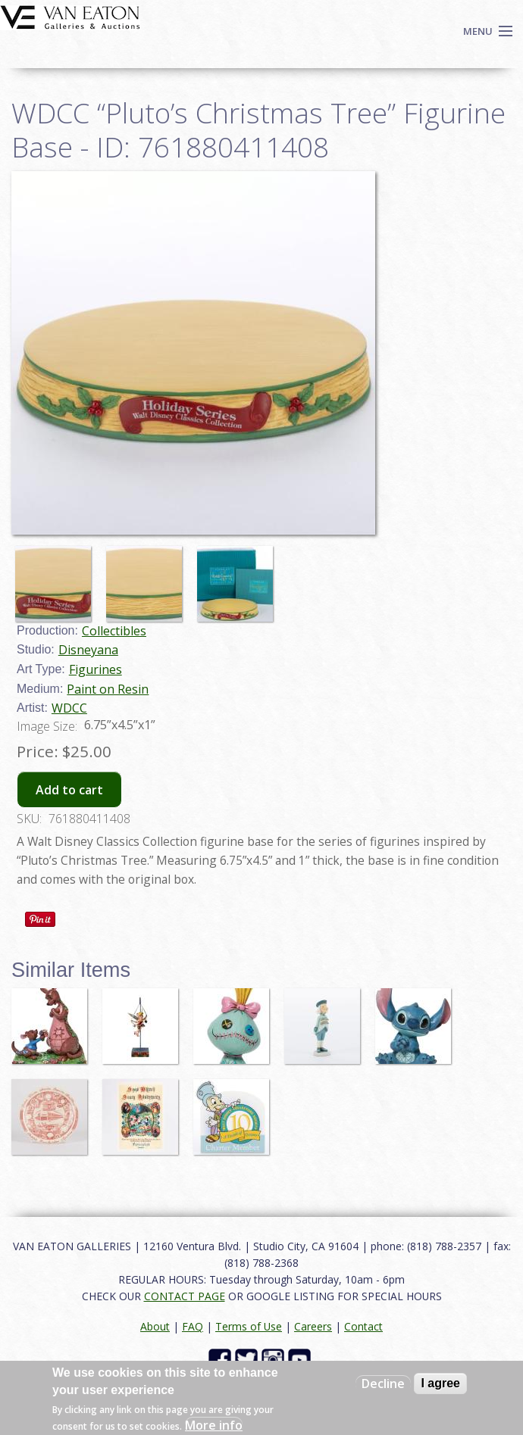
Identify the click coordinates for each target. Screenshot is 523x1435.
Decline (383, 1383)
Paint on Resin (108, 689)
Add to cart (69, 789)
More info (214, 1425)
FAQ (192, 1326)
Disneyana (88, 649)
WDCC (69, 708)
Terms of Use (248, 1326)
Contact (363, 1326)
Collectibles (114, 630)
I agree (440, 1383)
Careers (313, 1326)
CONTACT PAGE (184, 1296)
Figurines (95, 669)
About (155, 1326)
